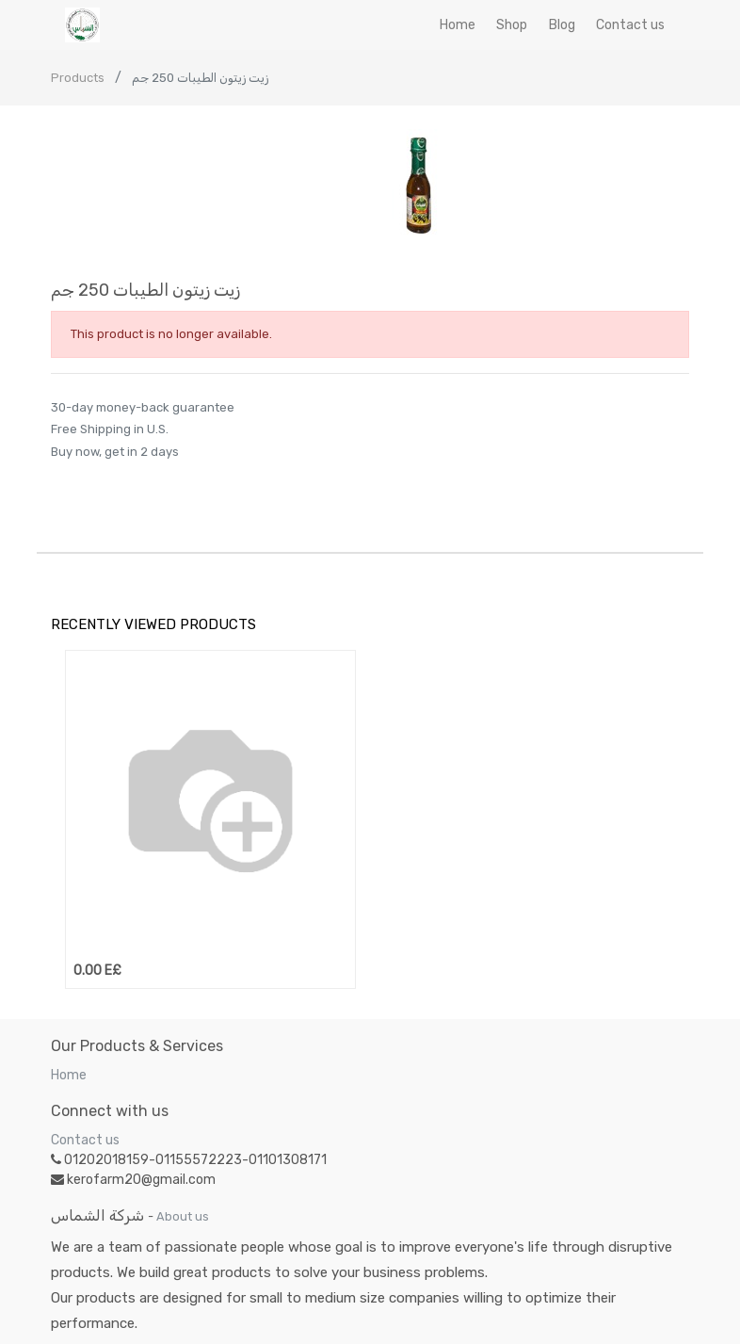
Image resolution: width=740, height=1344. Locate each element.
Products (78, 78)
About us (182, 1216)
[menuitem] (457, 25)
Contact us (85, 1140)
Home (69, 1075)
